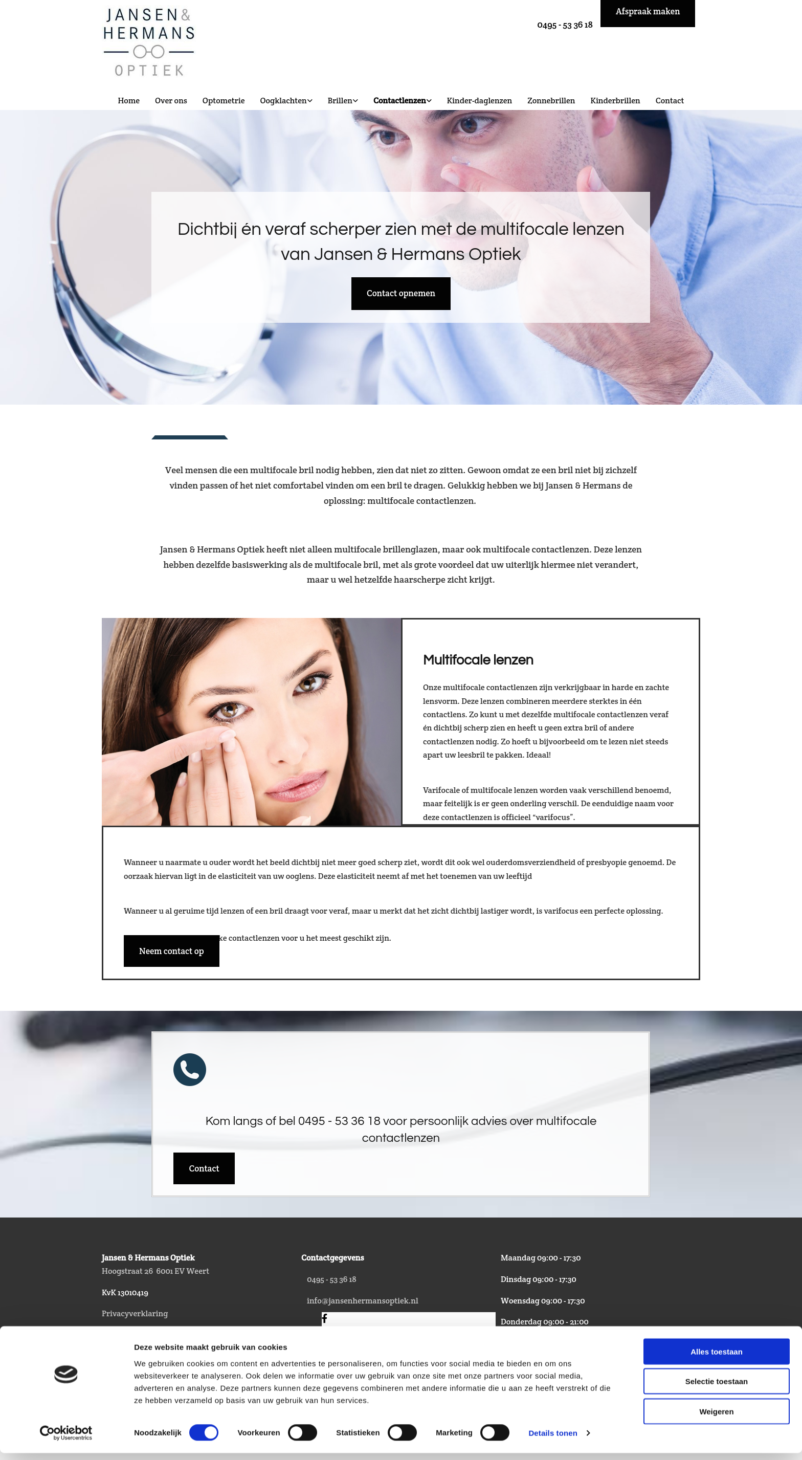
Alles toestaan (716, 1358)
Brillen (340, 100)
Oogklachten (283, 100)
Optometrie (224, 100)
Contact (670, 100)
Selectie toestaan (716, 1388)
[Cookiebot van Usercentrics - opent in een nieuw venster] (66, 1440)
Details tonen (552, 1439)
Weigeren (716, 1417)
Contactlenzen (399, 100)
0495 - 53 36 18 (565, 24)
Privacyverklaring (135, 1313)
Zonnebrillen (551, 100)
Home (129, 100)
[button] (401, 293)
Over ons (171, 100)
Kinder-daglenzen (480, 100)
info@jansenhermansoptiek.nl (362, 1300)
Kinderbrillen (615, 100)
